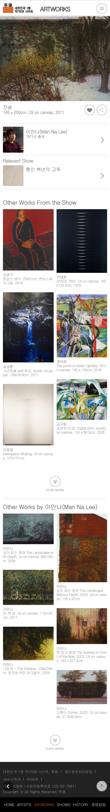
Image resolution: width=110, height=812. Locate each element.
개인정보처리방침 (78, 771)
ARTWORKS (44, 804)
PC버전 (32, 779)
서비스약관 (12, 779)
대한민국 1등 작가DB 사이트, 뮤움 (30, 771)
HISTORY (80, 804)
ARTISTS (24, 804)
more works (55, 489)
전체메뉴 (102, 8)
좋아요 (89, 110)
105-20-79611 (64, 785)
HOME (9, 804)
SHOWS (63, 804)
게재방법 (98, 804)
